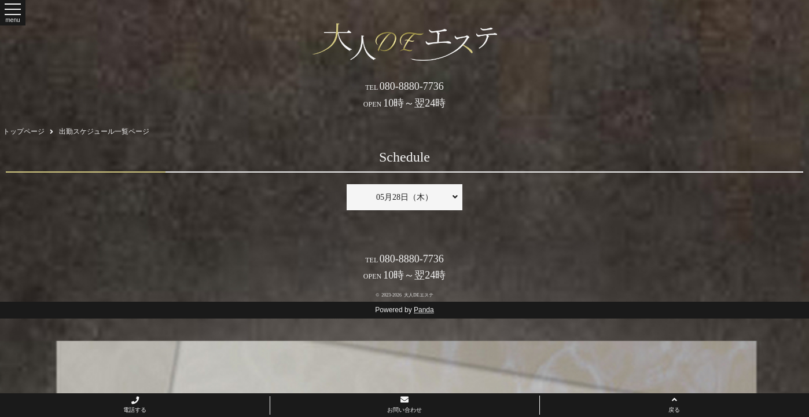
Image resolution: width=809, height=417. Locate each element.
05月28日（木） (417, 197)
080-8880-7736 (404, 86)
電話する (134, 405)
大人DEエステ (418, 295)
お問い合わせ (404, 404)
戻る (674, 404)
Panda (424, 310)
